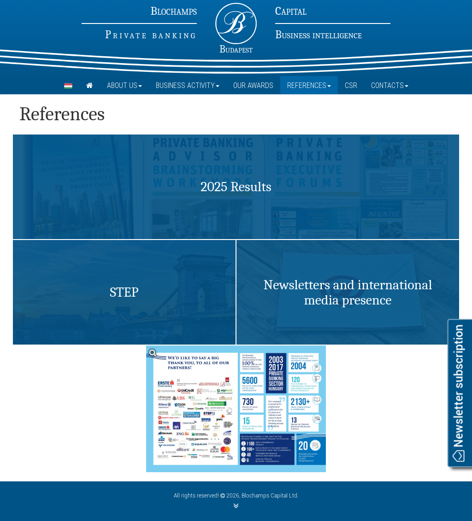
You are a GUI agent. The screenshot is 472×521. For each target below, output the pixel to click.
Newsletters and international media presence (347, 292)
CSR (351, 85)
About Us (124, 85)
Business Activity (187, 85)
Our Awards (253, 85)
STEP (124, 292)
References (309, 85)
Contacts (389, 85)
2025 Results (236, 187)
